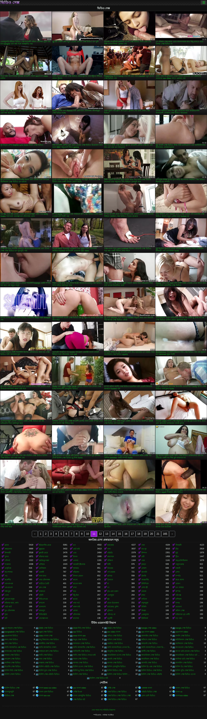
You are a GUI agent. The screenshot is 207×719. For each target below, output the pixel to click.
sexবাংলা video (181, 632)
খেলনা (75, 560)
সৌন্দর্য (7, 560)
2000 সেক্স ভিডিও (46, 628)
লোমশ (143, 568)
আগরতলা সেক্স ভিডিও (184, 647)
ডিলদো (110, 580)
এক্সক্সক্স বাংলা (146, 688)
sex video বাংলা (113, 632)
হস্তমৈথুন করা (44, 560)
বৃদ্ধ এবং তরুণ (112, 591)
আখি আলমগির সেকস (47, 647)
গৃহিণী (41, 595)
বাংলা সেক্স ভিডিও (182, 688)
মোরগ (177, 583)
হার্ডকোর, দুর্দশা (113, 607)
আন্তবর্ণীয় (145, 580)
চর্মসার (109, 576)
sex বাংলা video (147, 632)
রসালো (42, 603)
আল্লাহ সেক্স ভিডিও (46, 663)
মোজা (75, 610)
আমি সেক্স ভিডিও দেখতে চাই (84, 655)
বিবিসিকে (144, 583)
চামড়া (143, 564)
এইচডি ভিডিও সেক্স (149, 692)
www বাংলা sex (79, 636)
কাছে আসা (179, 580)
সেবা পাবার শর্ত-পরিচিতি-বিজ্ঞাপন (103, 710)
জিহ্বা (143, 610)
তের (74, 553)
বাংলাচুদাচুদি (9, 692)
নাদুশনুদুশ (144, 603)
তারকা (143, 591)
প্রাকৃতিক (8, 568)
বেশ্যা (177, 572)
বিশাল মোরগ (78, 576)
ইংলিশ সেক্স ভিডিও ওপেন (185, 674)
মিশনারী (8, 553)
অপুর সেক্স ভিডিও (80, 639)
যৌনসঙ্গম (76, 614)
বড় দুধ (144, 549)
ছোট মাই (76, 549)
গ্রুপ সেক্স (42, 587)
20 (151, 533)
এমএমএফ (9, 587)
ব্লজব (7, 545)
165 (165, 533)
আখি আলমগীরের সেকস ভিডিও (153, 647)
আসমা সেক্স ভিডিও (80, 663)
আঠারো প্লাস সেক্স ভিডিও (49, 651)
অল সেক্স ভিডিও (11, 643)
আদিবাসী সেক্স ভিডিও (81, 651)
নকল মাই (76, 607)
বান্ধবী (177, 568)
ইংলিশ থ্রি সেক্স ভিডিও (184, 666)
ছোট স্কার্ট (8, 607)
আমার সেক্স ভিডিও (12, 655)
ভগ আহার (179, 587)
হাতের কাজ (77, 583)
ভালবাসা (42, 607)
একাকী (41, 572)
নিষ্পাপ (144, 553)
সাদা (108, 549)
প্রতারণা (178, 607)
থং (108, 587)
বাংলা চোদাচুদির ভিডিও (82, 695)
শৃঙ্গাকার (76, 568)
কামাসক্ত (110, 556)
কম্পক (177, 591)
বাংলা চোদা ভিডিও (46, 692)
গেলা (7, 595)
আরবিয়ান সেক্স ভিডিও (150, 659)
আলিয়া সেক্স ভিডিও (12, 663)
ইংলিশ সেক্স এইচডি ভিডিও (49, 674)
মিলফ (75, 556)
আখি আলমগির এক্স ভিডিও (15, 647)
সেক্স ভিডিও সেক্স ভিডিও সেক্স (119, 695)
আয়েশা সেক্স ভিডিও (12, 659)
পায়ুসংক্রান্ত (179, 564)
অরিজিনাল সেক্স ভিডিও (184, 639)
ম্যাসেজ (76, 618)
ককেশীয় (8, 580)
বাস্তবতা (42, 591)
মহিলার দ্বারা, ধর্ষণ (11, 603)
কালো (75, 580)
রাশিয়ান (178, 599)
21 (157, 533)
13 (106, 533)
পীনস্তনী (178, 545)
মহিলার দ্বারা (43, 556)
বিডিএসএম (43, 599)
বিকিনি (143, 607)
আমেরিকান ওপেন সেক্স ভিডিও (119, 655)
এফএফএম (9, 583)
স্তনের (75, 599)
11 (93, 533)
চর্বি (6, 618)
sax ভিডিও (77, 632)
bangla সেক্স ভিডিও (183, 628)
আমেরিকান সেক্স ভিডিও (150, 655)
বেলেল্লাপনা (43, 618)
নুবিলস (110, 610)
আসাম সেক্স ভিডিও (114, 663)
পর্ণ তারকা (111, 572)
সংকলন (8, 564)
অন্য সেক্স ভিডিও (11, 639)
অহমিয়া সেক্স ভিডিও (115, 643)
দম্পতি (178, 576)
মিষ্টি (108, 564)
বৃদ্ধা (6, 614)
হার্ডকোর (110, 545)
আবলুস (42, 610)
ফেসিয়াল (42, 568)
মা (108, 583)
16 (125, 533)
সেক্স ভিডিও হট (79, 699)
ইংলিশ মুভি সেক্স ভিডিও (184, 670)
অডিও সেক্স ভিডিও (114, 636)
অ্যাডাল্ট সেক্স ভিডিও (149, 643)
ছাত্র (74, 591)
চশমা (75, 587)
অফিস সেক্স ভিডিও (114, 639)
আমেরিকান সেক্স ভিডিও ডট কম (187, 655)
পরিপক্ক (178, 595)
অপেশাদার (9, 572)
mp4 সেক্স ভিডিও (46, 632)
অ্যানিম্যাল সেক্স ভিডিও (184, 643)
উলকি (143, 576)
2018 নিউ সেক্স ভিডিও (82, 628)
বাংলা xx (178, 692)
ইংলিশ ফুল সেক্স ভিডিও (48, 670)
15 (119, 533)
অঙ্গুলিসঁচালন (181, 560)
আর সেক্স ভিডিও (45, 659)
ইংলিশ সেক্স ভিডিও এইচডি (151, 674)
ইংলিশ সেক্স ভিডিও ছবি (99, 678)
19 (145, 533)
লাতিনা (144, 599)
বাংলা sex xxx (44, 695)
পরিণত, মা (111, 614)
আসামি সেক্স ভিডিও (149, 663)
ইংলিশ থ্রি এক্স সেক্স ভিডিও (151, 666)
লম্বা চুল (8, 591)
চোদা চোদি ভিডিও (148, 695)
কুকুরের (42, 549)
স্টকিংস (110, 560)
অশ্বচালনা (8, 549)
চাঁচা (176, 549)
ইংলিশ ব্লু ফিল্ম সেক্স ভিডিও (83, 670)
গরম (143, 560)
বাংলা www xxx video (48, 688)
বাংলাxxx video (181, 695)
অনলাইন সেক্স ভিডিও (149, 636)
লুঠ (176, 553)
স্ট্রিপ (177, 556)
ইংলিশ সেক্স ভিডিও (80, 674)
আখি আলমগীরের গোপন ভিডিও (119, 647)
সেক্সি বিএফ (77, 692)
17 (132, 533)
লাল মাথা (42, 576)
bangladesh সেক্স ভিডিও (15, 632)
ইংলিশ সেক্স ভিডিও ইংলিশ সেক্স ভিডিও (119, 674)
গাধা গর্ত (76, 603)
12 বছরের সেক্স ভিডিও (14, 628)
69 (108, 599)
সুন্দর (7, 556)
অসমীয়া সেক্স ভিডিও (47, 643)
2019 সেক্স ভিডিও (114, 628)
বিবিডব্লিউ (43, 614)
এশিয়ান (42, 564)
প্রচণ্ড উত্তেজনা (113, 603)
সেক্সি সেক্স (111, 688)
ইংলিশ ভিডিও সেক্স (114, 670)
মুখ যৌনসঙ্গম (10, 610)
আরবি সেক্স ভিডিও (114, 659)
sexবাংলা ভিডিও (11, 636)
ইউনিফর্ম (144, 618)
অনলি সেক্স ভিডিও (182, 636)
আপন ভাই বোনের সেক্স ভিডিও (187, 651)
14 (113, 533)
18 (138, 533)
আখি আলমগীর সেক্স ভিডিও (84, 647)
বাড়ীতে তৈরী (44, 583)
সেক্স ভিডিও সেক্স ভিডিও (117, 692)
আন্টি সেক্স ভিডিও (148, 651)
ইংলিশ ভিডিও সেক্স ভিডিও (151, 670)
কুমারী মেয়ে (43, 553)
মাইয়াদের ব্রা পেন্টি (182, 614)
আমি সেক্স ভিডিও (46, 655)
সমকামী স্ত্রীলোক (79, 564)
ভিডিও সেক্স (9, 2)
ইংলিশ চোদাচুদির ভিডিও (116, 666)
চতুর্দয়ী (109, 618)
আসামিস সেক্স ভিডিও (183, 663)
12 (100, 533)
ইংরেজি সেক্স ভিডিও (13, 666)
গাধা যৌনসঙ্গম (44, 580)
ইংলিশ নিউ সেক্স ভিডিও (14, 670)
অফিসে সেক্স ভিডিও (149, 639)
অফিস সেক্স (179, 610)
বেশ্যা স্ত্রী (144, 587)
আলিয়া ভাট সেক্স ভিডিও (185, 659)
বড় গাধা (178, 618)
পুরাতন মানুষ (9, 599)
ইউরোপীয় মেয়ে (45, 545)
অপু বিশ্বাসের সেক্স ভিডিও (49, 639)
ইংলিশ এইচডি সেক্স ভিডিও (49, 666)
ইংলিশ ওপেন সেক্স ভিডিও (83, 666)
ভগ (74, 545)
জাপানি (144, 572)
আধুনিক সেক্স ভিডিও (115, 651)
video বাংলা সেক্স (45, 636)
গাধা (143, 545)
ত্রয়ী (142, 556)
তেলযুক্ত (110, 595)
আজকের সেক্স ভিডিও (13, 651)
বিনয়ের (110, 568)
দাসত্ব (177, 603)
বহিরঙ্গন (76, 572)
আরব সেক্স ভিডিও (80, 659)
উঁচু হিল (76, 595)
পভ (6, 576)
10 (87, 533)
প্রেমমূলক (145, 614)
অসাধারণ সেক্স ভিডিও (81, 643)
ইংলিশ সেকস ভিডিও (13, 674)
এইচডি (110, 553)
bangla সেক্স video (148, 628)
